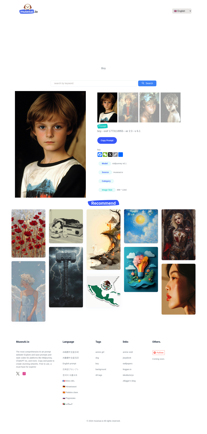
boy (97, 363)
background (101, 369)
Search (147, 83)
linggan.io (127, 369)
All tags (99, 375)
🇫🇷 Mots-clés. (69, 381)
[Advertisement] (103, 42)
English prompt (69, 363)
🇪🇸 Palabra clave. (70, 392)
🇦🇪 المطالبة (67, 404)
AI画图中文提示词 (71, 352)
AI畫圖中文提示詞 (71, 358)
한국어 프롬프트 (70, 375)
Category (106, 181)
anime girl (100, 352)
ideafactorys (128, 375)
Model (105, 163)
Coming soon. (158, 359)
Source (105, 172)
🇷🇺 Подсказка (69, 398)
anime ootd (128, 352)
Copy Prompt (107, 140)
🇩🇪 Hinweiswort (69, 386)
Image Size (107, 190)
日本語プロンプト (71, 369)
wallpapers (127, 363)
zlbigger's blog (129, 381)
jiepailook (127, 358)
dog (97, 358)
